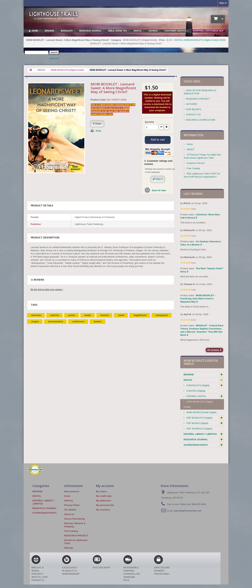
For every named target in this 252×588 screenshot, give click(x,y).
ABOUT (190, 149)
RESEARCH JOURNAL (196, 439)
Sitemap (68, 548)
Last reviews (193, 194)
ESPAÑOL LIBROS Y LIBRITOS (200, 434)
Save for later (158, 191)
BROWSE (189, 374)
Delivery (68, 500)
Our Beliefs (70, 509)
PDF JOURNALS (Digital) (199, 428)
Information (193, 135)
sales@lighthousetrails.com (187, 510)
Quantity (149, 122)
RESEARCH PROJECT (198, 99)
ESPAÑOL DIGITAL (196, 396)
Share (97, 123)
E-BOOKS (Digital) (195, 390)
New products (71, 491)
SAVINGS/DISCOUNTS (196, 445)
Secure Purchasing (74, 518)
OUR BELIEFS (193, 109)
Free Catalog (193, 168)
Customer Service (195, 163)
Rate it (158, 180)
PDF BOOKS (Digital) (197, 423)
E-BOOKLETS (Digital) (197, 385)
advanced (54, 58)
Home (189, 144)
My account (105, 486)
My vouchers (103, 509)
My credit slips (104, 496)
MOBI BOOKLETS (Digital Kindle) (201, 40)
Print (98, 131)
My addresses (103, 500)
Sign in (223, 3)
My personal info (105, 505)
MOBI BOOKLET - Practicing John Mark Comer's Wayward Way (197, 298)
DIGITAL (178, 40)
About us (69, 514)
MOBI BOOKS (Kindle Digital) (201, 412)
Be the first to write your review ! (47, 290)
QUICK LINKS (192, 81)
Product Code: (98, 99)
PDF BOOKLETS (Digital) (199, 417)
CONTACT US (193, 114)
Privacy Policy (72, 505)
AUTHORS (191, 104)
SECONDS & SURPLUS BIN (200, 120)
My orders (101, 491)
